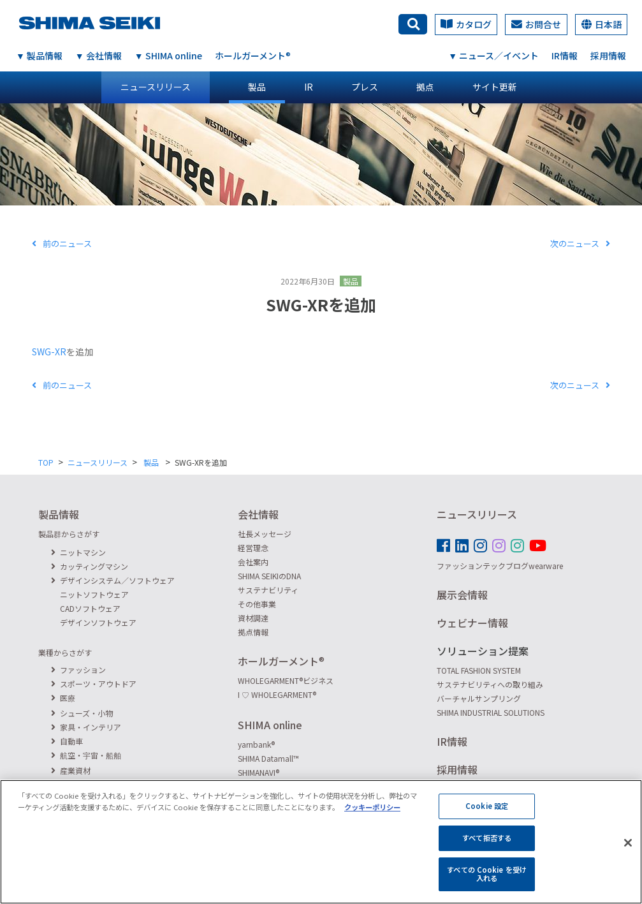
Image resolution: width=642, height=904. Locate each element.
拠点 (425, 86)
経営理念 (253, 547)
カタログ (466, 24)
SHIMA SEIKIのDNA (269, 575)
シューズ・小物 (82, 713)
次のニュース (580, 243)
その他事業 (257, 603)
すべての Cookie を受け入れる (487, 881)
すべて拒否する (486, 845)
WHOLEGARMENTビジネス (285, 680)
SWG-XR (49, 351)
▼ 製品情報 (39, 55)
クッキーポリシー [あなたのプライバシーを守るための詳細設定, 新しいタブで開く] (372, 814)
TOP (46, 462)
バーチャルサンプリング (479, 698)
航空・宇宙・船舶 (86, 755)
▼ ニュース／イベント (493, 55)
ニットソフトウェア (94, 594)
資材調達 (253, 617)
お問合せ (536, 24)
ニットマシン (78, 552)
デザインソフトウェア (98, 622)
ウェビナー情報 (472, 622)
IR (308, 86)
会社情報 (258, 514)
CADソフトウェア (90, 608)
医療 (63, 697)
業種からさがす (65, 652)
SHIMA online (270, 724)
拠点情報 (253, 631)
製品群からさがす (68, 533)
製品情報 (58, 514)
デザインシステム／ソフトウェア (113, 580)
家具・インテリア (86, 727)
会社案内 (253, 561)
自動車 (67, 741)
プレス (364, 86)
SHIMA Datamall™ (268, 758)
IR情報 (564, 55)
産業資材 (71, 770)
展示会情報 (462, 594)
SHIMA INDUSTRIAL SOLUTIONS (490, 712)
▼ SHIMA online (168, 55)
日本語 (601, 24)
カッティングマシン (89, 566)
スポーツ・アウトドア (93, 683)
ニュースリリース (155, 86)
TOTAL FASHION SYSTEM (479, 670)
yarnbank (256, 744)
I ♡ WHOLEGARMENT (277, 694)
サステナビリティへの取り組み (490, 684)
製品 (257, 86)
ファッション (78, 669)
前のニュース (62, 243)
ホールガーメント (253, 55)
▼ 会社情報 (98, 55)
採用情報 (608, 55)
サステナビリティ (268, 589)
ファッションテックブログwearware (500, 565)
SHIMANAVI (258, 772)
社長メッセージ (264, 533)
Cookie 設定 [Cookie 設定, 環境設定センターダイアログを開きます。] (486, 813)
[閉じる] (628, 850)
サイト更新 (494, 86)
